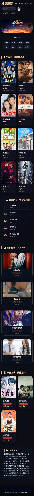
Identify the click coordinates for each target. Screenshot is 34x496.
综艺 (26, 3)
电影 (16, 3)
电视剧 (21, 3)
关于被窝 (5, 489)
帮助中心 (13, 489)
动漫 (31, 3)
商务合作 (20, 489)
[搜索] (8, 8)
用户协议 (28, 489)
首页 (2, 13)
